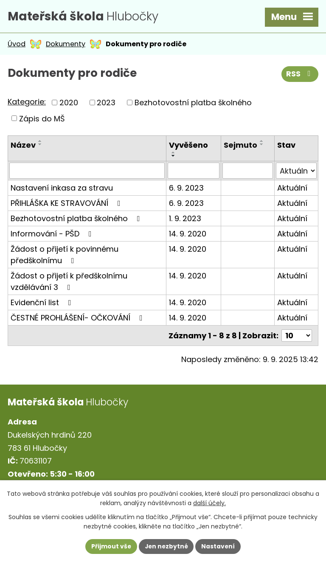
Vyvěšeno (188, 146)
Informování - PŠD (53, 235)
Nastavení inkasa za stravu (62, 189)
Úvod (16, 45)
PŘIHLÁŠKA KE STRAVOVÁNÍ (67, 204)
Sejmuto (240, 146)
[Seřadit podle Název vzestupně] (40, 142)
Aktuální (292, 189)
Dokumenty (65, 45)
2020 (68, 103)
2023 (106, 103)
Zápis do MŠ (42, 119)
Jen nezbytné (166, 546)
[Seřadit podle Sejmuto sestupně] (262, 145)
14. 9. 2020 (187, 235)
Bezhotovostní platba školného (193, 103)
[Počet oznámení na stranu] (296, 337)
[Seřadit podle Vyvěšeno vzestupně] (173, 153)
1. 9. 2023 (185, 219)
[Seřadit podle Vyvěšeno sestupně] (173, 157)
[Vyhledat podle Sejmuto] (247, 172)
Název (23, 146)
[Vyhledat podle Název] (87, 172)
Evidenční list (43, 303)
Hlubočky (86, 16)
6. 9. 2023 (186, 189)
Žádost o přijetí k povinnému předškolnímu (64, 256)
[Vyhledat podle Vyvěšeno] (193, 172)
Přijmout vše (110, 546)
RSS (300, 75)
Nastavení (219, 546)
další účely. (209, 503)
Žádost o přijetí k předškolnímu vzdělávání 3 (69, 283)
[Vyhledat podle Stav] (296, 172)
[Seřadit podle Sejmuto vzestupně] (262, 142)
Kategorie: (27, 103)
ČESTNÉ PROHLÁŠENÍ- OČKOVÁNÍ (78, 319)
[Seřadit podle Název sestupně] (40, 145)
